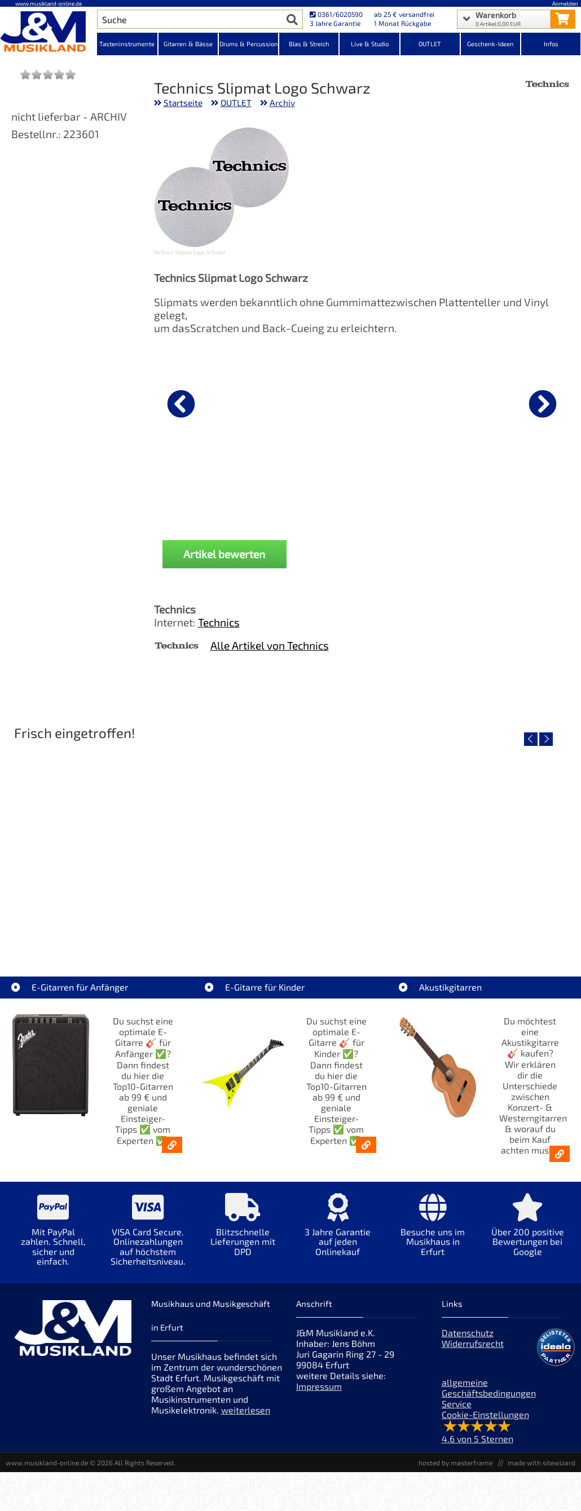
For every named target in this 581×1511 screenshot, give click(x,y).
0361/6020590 (336, 14)
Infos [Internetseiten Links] (551, 43)
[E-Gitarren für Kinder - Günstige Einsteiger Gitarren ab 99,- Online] (366, 1145)
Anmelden (565, 3)
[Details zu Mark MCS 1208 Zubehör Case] (353, 402)
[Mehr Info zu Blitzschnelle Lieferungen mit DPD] (243, 1233)
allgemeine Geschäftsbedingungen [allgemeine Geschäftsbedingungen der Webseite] (489, 1387)
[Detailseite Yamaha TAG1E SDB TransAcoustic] (290, 843)
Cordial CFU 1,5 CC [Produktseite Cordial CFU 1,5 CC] (213, 491)
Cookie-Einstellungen (485, 1414)
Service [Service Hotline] (457, 1403)
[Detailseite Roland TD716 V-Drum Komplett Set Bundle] (100, 843)
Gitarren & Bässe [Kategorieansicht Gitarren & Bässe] (188, 43)
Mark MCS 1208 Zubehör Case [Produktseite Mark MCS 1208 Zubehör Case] (353, 491)
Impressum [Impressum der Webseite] (319, 1386)
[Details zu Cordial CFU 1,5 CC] (213, 402)
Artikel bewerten (224, 553)
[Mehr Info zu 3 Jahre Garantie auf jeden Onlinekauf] (338, 1233)
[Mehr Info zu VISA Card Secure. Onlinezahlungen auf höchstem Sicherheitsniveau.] (148, 1237)
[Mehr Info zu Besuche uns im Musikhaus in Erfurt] (432, 1233)
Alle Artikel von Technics (269, 645)
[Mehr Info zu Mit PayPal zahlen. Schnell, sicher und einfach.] (53, 1237)
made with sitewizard (541, 1462)
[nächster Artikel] (542, 403)
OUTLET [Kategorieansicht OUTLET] (430, 43)
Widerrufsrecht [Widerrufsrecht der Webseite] (473, 1343)
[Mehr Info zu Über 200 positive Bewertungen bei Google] (527, 1233)
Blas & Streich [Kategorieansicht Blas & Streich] (309, 43)
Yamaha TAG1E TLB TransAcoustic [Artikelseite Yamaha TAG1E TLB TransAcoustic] (479, 924)
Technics (219, 622)
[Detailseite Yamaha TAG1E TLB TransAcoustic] (479, 843)
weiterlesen (245, 1409)
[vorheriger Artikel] (181, 403)
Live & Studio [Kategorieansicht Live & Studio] (370, 43)
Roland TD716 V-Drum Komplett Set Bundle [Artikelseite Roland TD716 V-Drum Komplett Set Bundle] (101, 924)
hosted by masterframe (455, 1462)
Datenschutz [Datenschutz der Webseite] (468, 1332)
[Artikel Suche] (189, 19)
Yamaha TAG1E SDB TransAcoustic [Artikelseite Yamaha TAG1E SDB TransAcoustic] (289, 924)
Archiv (282, 103)
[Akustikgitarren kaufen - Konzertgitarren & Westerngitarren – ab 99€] (559, 1154)
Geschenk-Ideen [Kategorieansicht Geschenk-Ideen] (490, 43)
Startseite (183, 103)
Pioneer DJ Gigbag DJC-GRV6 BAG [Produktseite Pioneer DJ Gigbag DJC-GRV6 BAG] (493, 491)
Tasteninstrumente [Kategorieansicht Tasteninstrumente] (127, 43)
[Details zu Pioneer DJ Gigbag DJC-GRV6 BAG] (494, 402)
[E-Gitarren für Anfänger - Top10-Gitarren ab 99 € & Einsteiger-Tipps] (172, 1145)
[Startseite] (48, 33)
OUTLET (236, 103)
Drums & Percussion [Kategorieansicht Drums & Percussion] (248, 43)
